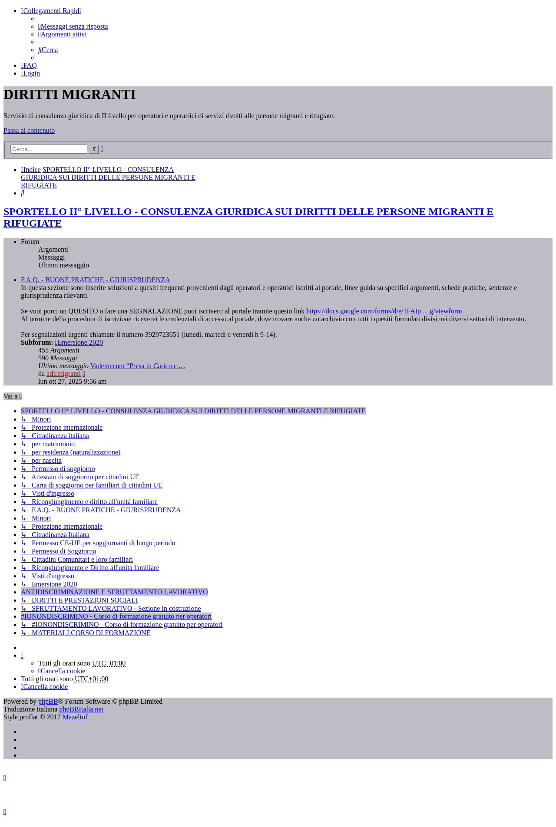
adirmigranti (63, 373)
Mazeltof (75, 717)
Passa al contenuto (29, 130)
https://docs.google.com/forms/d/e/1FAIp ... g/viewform (384, 311)
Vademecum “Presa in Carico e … (137, 365)
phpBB (48, 701)
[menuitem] (73, 26)
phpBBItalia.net (81, 709)
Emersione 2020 (79, 342)
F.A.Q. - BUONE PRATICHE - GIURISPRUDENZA (95, 279)
